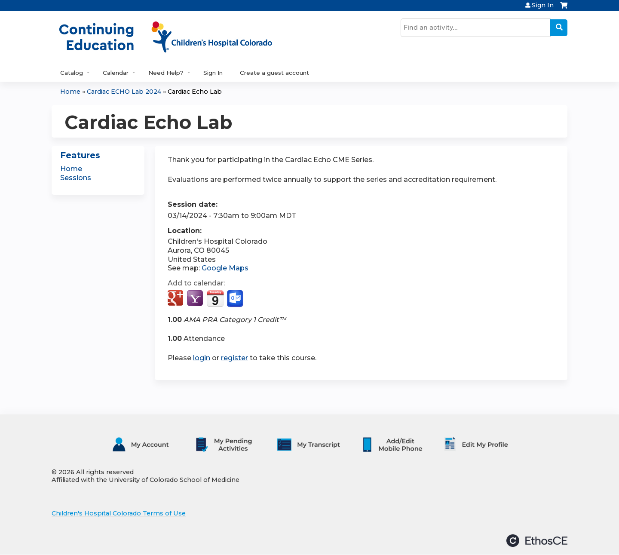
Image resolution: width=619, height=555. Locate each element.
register (234, 358)
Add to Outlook (236, 298)
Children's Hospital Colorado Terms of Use (119, 513)
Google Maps (225, 268)
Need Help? (166, 72)
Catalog (71, 72)
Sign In (543, 5)
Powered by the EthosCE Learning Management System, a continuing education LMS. (536, 540)
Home (70, 91)
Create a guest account (274, 72)
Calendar (116, 72)
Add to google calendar (176, 298)
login (201, 358)
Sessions (75, 178)
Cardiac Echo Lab (195, 91)
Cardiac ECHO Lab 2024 (124, 91)
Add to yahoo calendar (196, 298)
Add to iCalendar (215, 298)
